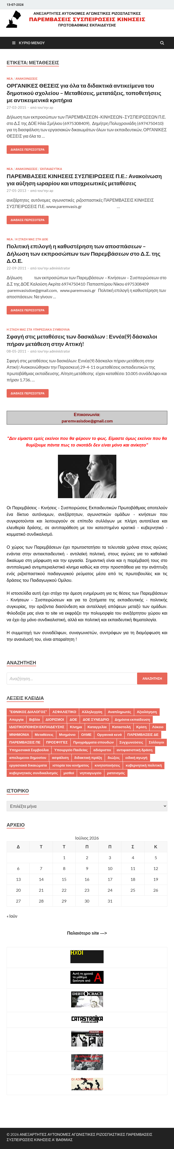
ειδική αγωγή (136, 757)
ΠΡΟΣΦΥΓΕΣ (57, 742)
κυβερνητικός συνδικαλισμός (33, 773)
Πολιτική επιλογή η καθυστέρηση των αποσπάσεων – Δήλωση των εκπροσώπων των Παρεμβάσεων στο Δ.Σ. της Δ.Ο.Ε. (83, 253)
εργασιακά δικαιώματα (28, 765)
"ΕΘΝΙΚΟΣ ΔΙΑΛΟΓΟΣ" (28, 712)
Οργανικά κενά (109, 734)
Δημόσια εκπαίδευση (132, 719)
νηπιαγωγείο (90, 773)
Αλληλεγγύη (92, 712)
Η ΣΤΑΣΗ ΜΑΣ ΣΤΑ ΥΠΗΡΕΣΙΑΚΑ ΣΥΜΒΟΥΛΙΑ (38, 329)
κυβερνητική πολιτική (144, 765)
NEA (10, 78)
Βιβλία (34, 719)
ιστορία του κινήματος (70, 765)
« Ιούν (12, 915)
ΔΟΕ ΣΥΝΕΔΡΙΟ (96, 719)
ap (51, 107)
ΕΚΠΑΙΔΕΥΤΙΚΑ (51, 169)
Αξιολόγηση (147, 712)
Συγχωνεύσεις (131, 742)
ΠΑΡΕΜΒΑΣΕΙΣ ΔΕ (142, 734)
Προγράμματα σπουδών (93, 742)
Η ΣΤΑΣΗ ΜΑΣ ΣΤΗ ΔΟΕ (31, 239)
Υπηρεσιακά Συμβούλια (29, 750)
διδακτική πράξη (88, 757)
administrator (59, 268)
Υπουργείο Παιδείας (71, 750)
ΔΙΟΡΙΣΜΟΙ (55, 719)
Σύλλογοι (156, 742)
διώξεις (114, 757)
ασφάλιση (60, 757)
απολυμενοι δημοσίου (27, 757)
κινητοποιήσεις (107, 765)
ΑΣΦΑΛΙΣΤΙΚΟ (64, 712)
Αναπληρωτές (119, 712)
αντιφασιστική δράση (134, 750)
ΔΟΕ (73, 719)
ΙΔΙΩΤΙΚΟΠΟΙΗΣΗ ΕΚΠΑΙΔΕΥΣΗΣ (36, 727)
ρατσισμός (116, 773)
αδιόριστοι (102, 750)
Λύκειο (157, 727)
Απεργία (16, 719)
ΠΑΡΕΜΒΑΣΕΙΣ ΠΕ (25, 742)
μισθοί (68, 773)
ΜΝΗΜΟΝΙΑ (19, 734)
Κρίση (141, 727)
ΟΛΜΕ (86, 734)
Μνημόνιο (67, 734)
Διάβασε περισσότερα (26, 148)
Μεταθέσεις (44, 734)
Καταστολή (121, 727)
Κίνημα (76, 727)
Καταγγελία (97, 727)
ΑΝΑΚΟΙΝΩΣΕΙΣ (26, 78)
